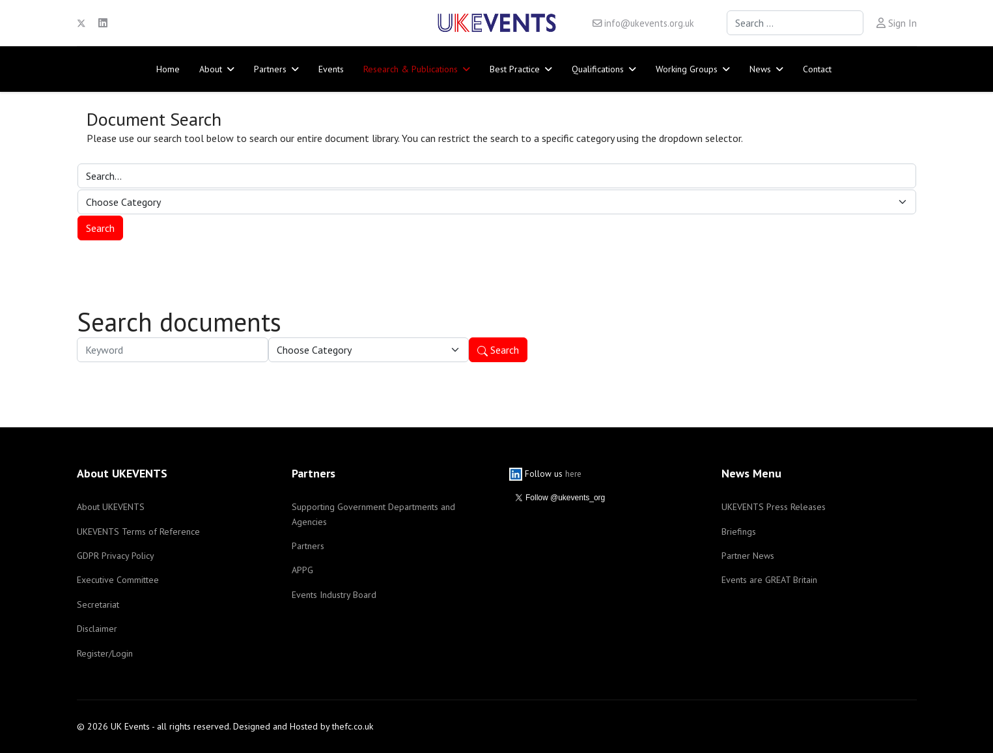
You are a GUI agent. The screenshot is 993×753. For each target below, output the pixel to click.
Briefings (738, 531)
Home (168, 69)
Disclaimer (97, 628)
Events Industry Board (334, 595)
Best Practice (515, 69)
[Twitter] (81, 22)
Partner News (747, 555)
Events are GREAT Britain (769, 580)
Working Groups (687, 69)
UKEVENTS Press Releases (773, 507)
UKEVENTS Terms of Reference (138, 531)
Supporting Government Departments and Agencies (373, 514)
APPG (302, 570)
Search (498, 349)
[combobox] (795, 22)
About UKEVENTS (111, 507)
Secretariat (98, 604)
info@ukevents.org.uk (649, 23)
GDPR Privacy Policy (115, 555)
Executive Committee (118, 580)
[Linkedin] (102, 22)
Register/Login (105, 653)
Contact (817, 69)
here (573, 473)
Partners (270, 69)
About (210, 69)
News (760, 69)
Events (331, 69)
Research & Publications (410, 69)
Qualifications (598, 69)
